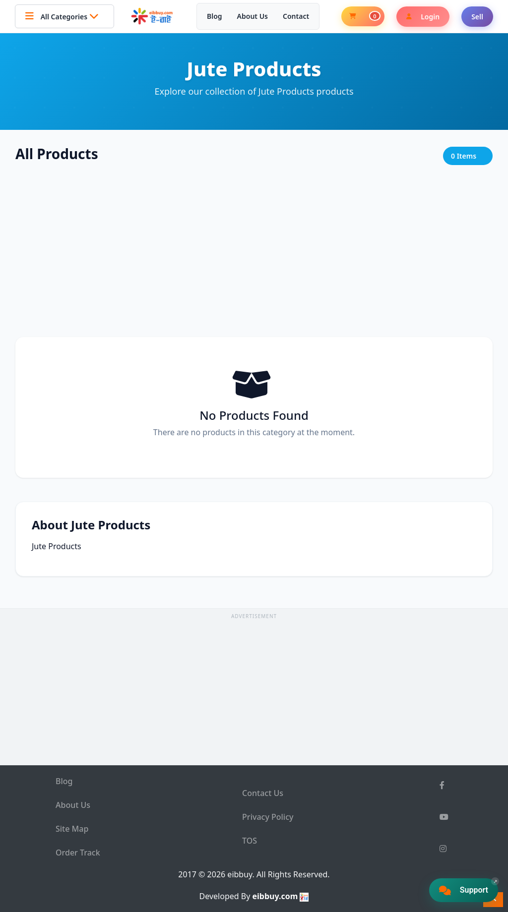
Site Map (72, 828)
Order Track (78, 852)
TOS (249, 840)
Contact (296, 16)
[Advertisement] (254, 251)
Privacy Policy (267, 816)
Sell (477, 16)
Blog (214, 16)
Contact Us (262, 793)
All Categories (64, 16)
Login (423, 16)
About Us (252, 16)
